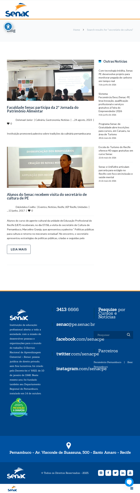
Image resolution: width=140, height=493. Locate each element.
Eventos (42, 207)
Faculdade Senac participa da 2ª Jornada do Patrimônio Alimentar (43, 109)
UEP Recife (70, 207)
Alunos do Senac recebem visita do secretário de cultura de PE (47, 196)
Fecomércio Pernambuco (107, 362)
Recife (61, 207)
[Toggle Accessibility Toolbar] (8, 26)
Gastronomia (53, 119)
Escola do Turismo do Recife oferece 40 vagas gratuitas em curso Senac (116, 150)
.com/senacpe (80, 339)
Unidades (82, 207)
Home (76, 29)
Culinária (40, 119)
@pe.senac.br (75, 324)
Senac (23, 10)
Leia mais (19, 249)
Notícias (65, 119)
